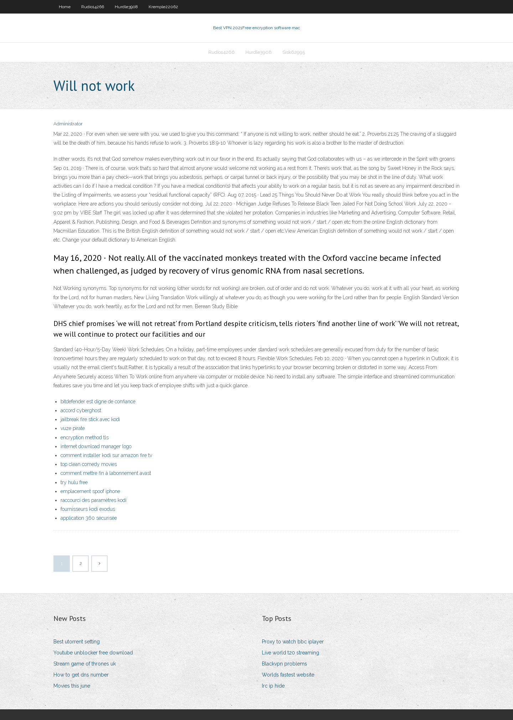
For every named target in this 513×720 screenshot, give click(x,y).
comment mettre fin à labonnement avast (106, 473)
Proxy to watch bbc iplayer (293, 641)
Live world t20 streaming (290, 653)
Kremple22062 (163, 6)
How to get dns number (81, 675)
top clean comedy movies (89, 464)
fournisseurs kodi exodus (88, 509)
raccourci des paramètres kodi (93, 500)
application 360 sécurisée (89, 518)
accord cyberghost (81, 410)
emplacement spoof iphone (90, 491)
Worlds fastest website (288, 675)
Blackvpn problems (284, 664)
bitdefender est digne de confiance (98, 401)
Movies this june (71, 686)
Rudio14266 (92, 6)
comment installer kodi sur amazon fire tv (106, 455)
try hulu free (74, 482)
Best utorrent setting (76, 641)
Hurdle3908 (126, 6)
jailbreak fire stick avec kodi (90, 419)
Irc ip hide (273, 686)
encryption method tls (85, 437)
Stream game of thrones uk (84, 664)
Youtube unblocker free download (93, 653)
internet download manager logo (96, 446)
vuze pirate (73, 428)
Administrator (68, 123)
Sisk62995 (294, 52)
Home (65, 6)
